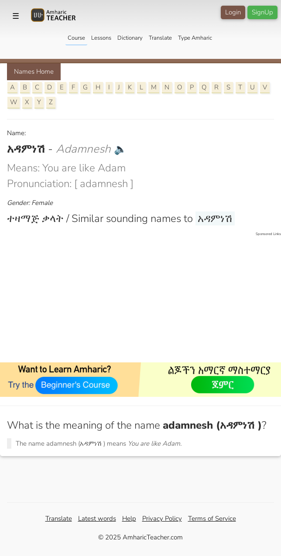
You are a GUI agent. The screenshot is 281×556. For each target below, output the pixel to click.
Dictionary (130, 38)
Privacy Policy (162, 518)
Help (129, 518)
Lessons (101, 38)
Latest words (97, 518)
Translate (160, 38)
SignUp (262, 12)
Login (233, 12)
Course (76, 38)
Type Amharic (195, 38)
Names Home (34, 71)
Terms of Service (212, 518)
